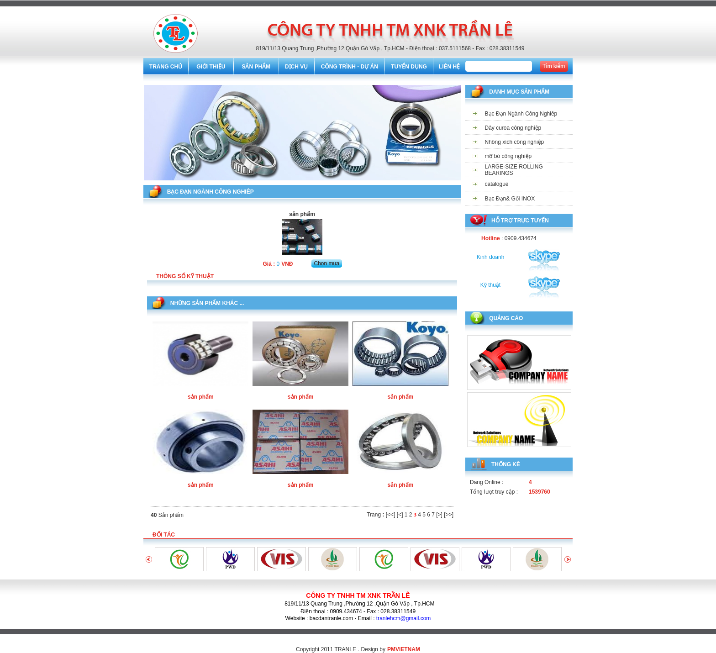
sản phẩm (201, 397)
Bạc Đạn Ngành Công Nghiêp (521, 114)
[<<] (390, 514)
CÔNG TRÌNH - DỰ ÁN (349, 66)
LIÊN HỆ (449, 66)
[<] (400, 514)
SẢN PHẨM (256, 66)
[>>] (448, 514)
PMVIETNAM (403, 649)
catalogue (497, 184)
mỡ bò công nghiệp (508, 156)
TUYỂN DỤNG (409, 66)
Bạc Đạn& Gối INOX (510, 198)
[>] (439, 514)
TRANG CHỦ (165, 66)
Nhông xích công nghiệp (514, 142)
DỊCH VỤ (296, 66)
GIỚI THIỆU (210, 66)
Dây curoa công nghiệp (513, 128)
